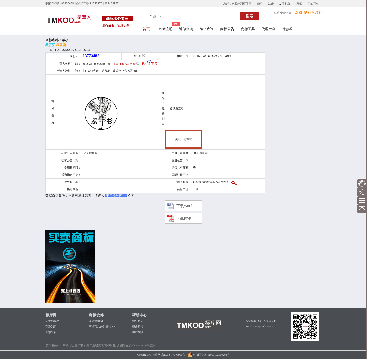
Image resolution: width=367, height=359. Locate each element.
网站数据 (137, 332)
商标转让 (68, 345)
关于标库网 (52, 321)
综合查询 (207, 29)
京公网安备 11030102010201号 (209, 354)
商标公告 (227, 29)
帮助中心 (139, 315)
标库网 (51, 315)
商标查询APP (97, 321)
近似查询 (186, 29)
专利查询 (150, 345)
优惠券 (287, 29)
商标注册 (165, 29)
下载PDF (183, 219)
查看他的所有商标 (124, 64)
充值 (299, 3)
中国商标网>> (116, 195)
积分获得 (137, 326)
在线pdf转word (135, 345)
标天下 (79, 345)
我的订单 (313, 3)
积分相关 (137, 321)
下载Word (184, 206)
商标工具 (248, 29)
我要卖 (61, 45)
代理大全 (268, 29)
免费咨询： (287, 12)
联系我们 (51, 326)
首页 (146, 29)
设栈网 (121, 345)
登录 (260, 3)
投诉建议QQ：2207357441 (262, 321)
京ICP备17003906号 (173, 354)
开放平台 (51, 332)
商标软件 (96, 315)
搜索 (249, 16)
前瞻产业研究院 (94, 345)
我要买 (50, 45)
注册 (271, 3)
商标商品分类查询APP (102, 326)
